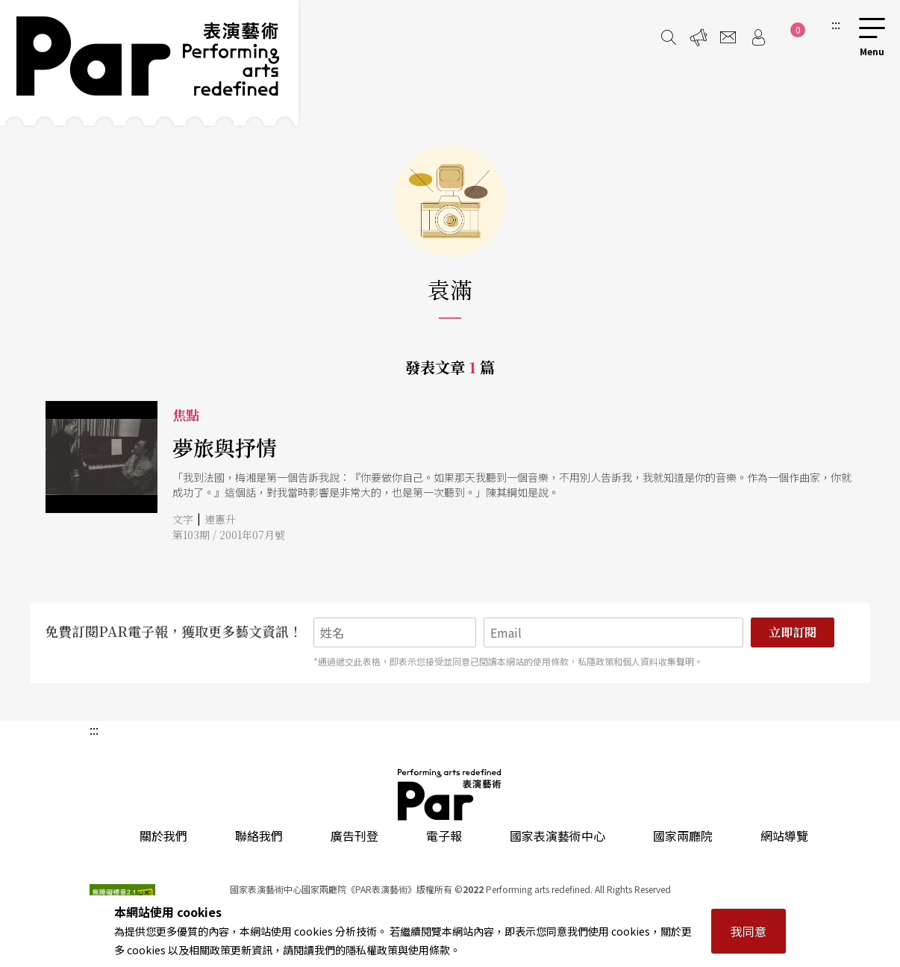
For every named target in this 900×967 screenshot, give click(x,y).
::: (835, 24)
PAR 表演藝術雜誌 (450, 794)
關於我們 (163, 836)
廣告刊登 (354, 836)
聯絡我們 (259, 836)
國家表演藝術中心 (557, 836)
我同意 (748, 931)
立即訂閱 (792, 632)
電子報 (444, 836)
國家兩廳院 (683, 836)
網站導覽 (784, 836)
